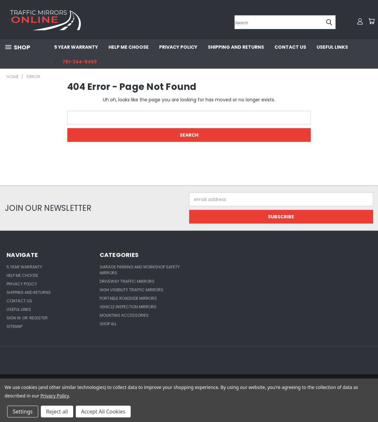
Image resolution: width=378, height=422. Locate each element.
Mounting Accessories (124, 315)
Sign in (14, 318)
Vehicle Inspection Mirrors (128, 307)
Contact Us (290, 47)
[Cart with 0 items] (371, 21)
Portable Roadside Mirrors (128, 298)
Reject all (57, 411)
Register (38, 318)
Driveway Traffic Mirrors (127, 281)
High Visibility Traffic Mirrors (131, 290)
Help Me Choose (128, 47)
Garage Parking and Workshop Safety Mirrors (140, 270)
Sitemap (14, 326)
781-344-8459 (79, 62)
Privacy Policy (178, 47)
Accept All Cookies (103, 411)
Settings (23, 411)
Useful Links (332, 47)
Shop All (108, 324)
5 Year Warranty (76, 47)
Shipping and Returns (236, 47)
